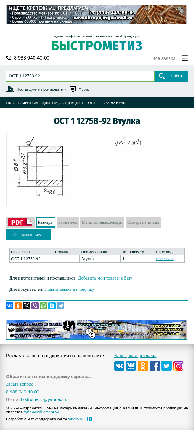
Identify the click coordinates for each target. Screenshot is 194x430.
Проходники (75, 102)
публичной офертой (41, 412)
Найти (175, 75)
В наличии (165, 259)
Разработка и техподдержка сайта (44, 419)
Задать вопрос (19, 384)
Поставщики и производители (41, 89)
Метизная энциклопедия (42, 102)
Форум (84, 89)
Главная (12, 102)
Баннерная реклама (135, 355)
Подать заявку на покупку (69, 289)
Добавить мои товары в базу (105, 278)
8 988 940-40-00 (31, 58)
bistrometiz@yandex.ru (44, 399)
